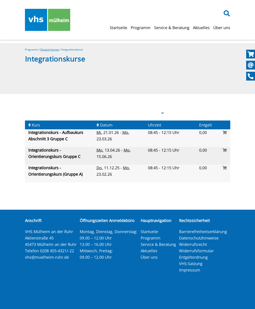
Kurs (34, 125)
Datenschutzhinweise (199, 238)
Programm (141, 27)
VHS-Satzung (190, 263)
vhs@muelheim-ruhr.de (47, 257)
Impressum (189, 270)
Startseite (118, 27)
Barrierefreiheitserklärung (203, 231)
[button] (162, 113)
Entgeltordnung (193, 257)
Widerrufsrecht (193, 244)
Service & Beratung (171, 27)
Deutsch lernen (49, 49)
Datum (104, 125)
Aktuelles (201, 27)
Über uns (221, 27)
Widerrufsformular (196, 250)
